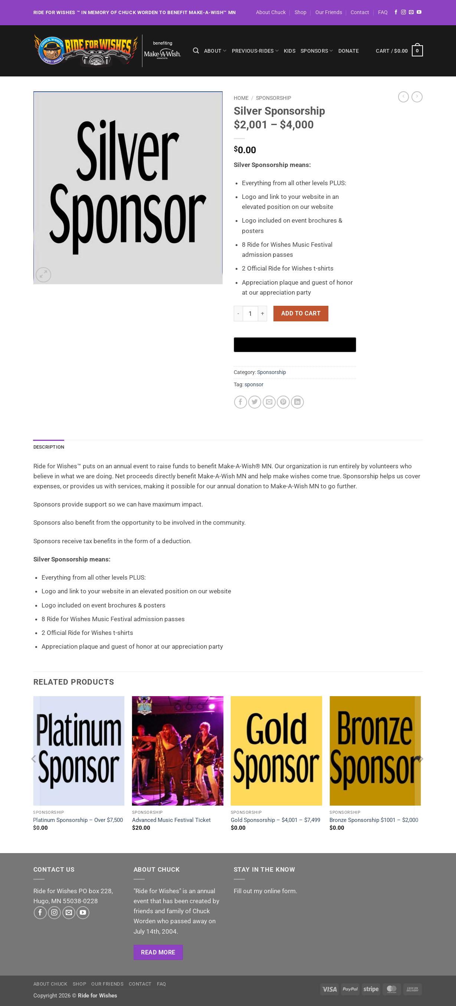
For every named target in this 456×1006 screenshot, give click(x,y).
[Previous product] (417, 96)
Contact (360, 12)
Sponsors (317, 50)
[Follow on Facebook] (396, 12)
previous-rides (255, 50)
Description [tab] (50, 447)
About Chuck (271, 12)
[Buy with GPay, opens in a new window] (295, 344)
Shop (300, 12)
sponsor (254, 384)
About (215, 50)
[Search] (196, 50)
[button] (399, 51)
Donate (348, 51)
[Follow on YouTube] (419, 12)
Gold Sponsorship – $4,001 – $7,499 (275, 820)
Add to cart (301, 313)
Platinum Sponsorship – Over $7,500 (78, 820)
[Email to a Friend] (269, 402)
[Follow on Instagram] (403, 12)
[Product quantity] (250, 314)
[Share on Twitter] (254, 402)
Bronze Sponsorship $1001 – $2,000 (373, 820)
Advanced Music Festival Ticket (171, 820)
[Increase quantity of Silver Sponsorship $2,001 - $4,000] (262, 314)
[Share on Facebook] (240, 402)
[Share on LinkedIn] (297, 402)
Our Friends (328, 12)
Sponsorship (273, 98)
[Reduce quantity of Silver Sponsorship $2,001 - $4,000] (238, 314)
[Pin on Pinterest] (283, 402)
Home (241, 98)
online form (280, 891)
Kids (289, 51)
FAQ (383, 12)
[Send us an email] (411, 12)
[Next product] (403, 96)
